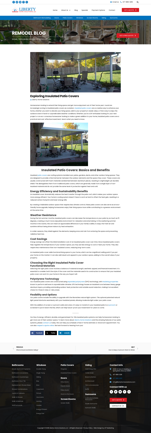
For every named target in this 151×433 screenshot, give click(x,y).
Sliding (38, 377)
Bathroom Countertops (20, 377)
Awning (39, 401)
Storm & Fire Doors (67, 394)
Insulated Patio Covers (68, 373)
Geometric (40, 397)
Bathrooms (18, 365)
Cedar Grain (89, 373)
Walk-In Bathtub (17, 401)
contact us (47, 323)
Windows (79, 18)
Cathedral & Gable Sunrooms (91, 399)
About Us (66, 10)
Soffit (87, 389)
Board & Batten (90, 377)
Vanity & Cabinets (18, 393)
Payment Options (98, 10)
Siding (104, 18)
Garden (39, 405)
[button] (137, 2)
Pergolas (64, 369)
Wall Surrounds (17, 405)
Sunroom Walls (90, 408)
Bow (37, 385)
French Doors (65, 386)
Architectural (89, 381)
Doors (56, 18)
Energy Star (40, 413)
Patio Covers (67, 18)
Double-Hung (41, 369)
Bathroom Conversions (20, 373)
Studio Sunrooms (91, 404)
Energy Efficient (41, 409)
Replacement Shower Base (21, 385)
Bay (37, 381)
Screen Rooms (92, 18)
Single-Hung (40, 373)
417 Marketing (109, 428)
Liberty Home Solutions (83, 320)
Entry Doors (65, 382)
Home (55, 10)
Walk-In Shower (17, 397)
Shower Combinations (19, 389)
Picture (38, 393)
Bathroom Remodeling (42, 18)
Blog (76, 10)
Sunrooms (113, 18)
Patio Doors (65, 390)
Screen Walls (65, 403)
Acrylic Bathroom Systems (21, 369)
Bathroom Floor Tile (19, 381)
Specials (85, 10)
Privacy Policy (88, 428)
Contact (112, 10)
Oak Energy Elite (90, 369)
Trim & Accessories (92, 385)
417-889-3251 (117, 378)
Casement (40, 389)
